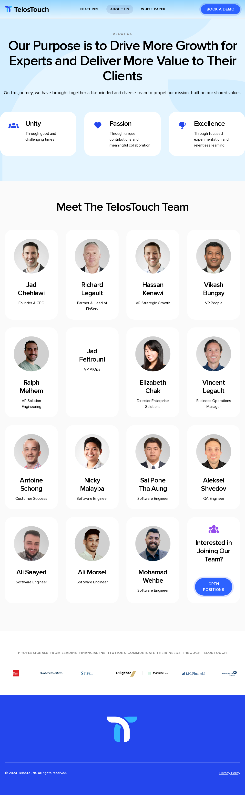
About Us (119, 9)
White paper (153, 9)
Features (89, 9)
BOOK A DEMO (220, 9)
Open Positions (213, 586)
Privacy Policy (229, 773)
